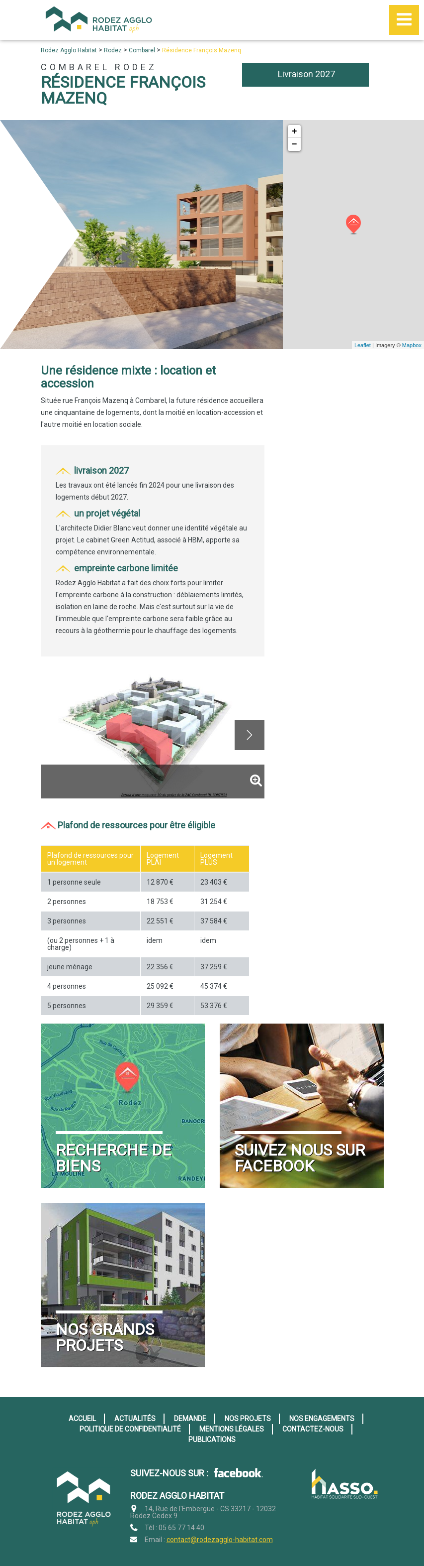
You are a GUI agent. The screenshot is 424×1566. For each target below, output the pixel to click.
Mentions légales (231, 1429)
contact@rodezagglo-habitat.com (220, 1540)
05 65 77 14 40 (181, 1528)
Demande (190, 1419)
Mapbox (412, 345)
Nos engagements (321, 1419)
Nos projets (248, 1419)
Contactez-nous (312, 1429)
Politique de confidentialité (130, 1429)
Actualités (135, 1419)
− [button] (294, 144)
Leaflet (362, 345)
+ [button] (294, 131)
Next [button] (249, 735)
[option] (152, 735)
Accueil (82, 1419)
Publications (212, 1439)
